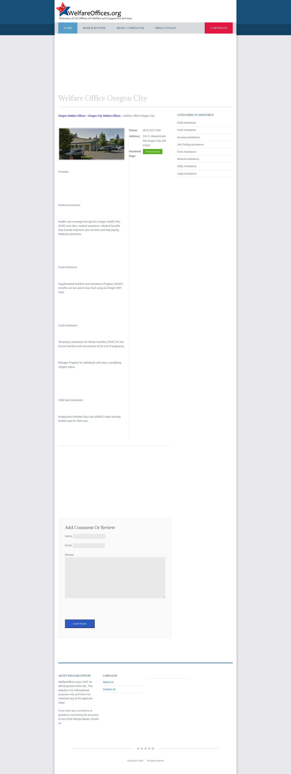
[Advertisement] (145, 61)
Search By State (94, 27)
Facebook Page (153, 151)
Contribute (218, 27)
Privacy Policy (165, 27)
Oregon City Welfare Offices (104, 115)
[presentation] (93, 612)
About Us (108, 682)
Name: (69, 536)
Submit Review (79, 624)
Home (68, 27)
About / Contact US (130, 27)
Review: (69, 554)
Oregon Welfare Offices (71, 115)
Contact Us (109, 689)
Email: (68, 545)
